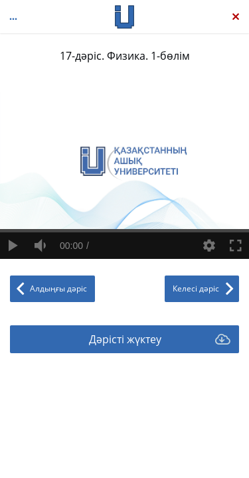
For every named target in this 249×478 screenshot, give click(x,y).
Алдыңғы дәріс (58, 288)
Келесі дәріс (196, 288)
